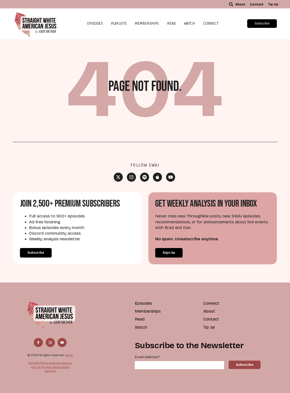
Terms (69, 355)
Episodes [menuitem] (143, 303)
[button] (231, 4)
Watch (189, 23)
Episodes (95, 23)
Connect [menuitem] (211, 303)
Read (171, 23)
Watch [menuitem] (141, 327)
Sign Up (169, 253)
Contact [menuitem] (256, 4)
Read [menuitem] (140, 319)
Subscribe (262, 23)
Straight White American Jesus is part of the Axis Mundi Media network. (50, 367)
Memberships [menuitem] (148, 311)
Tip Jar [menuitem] (273, 4)
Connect (210, 23)
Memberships (147, 23)
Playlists (119, 23)
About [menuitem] (240, 4)
